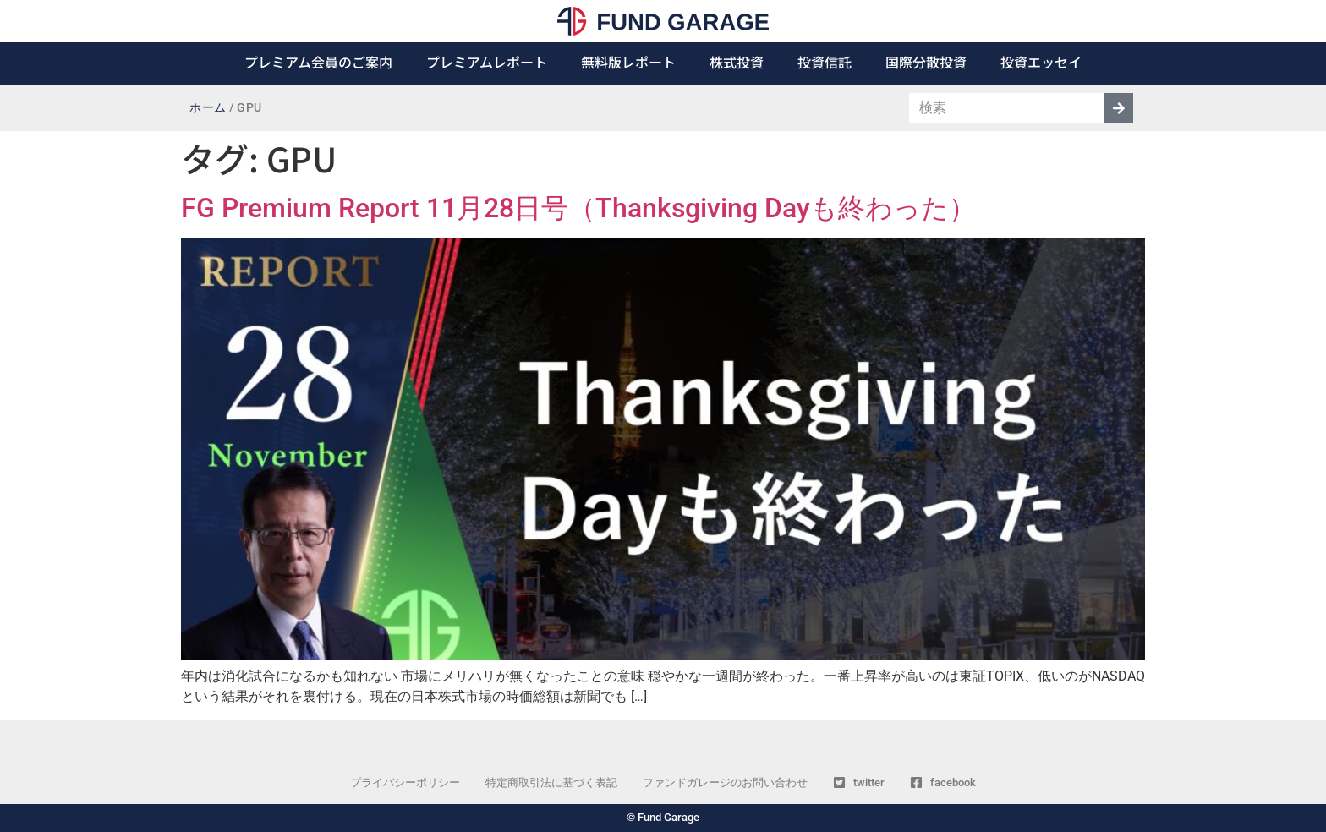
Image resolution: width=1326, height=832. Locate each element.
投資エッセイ (1041, 62)
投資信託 (824, 62)
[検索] (1118, 108)
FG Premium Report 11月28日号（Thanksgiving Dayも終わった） (578, 208)
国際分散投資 (926, 62)
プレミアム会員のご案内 (318, 62)
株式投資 (737, 62)
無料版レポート (628, 62)
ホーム (208, 108)
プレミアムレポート (486, 62)
